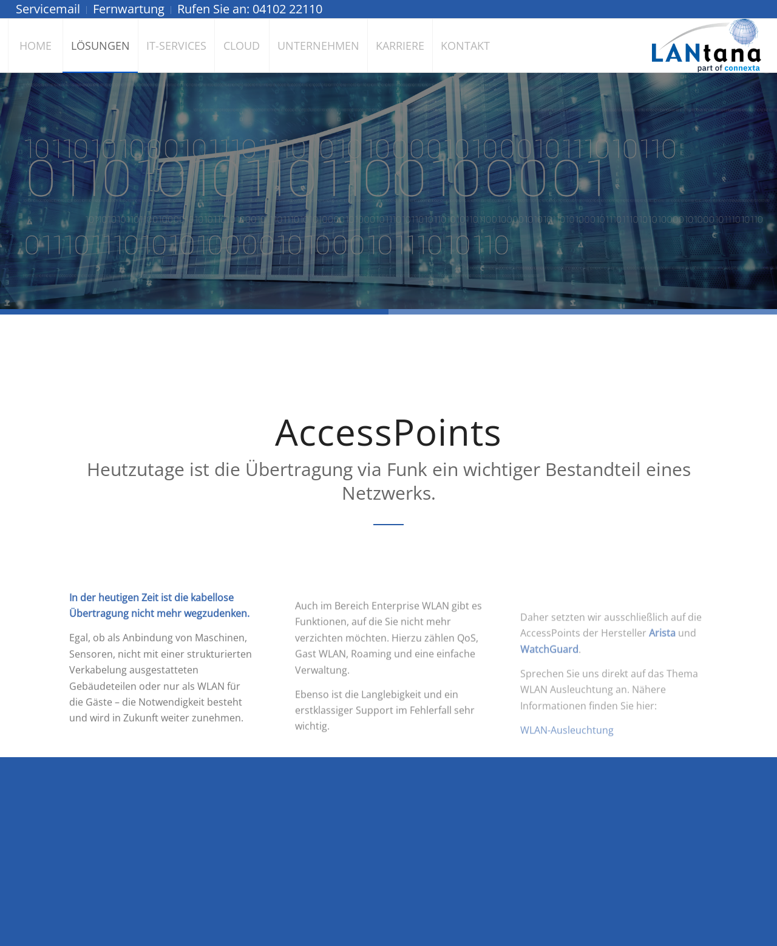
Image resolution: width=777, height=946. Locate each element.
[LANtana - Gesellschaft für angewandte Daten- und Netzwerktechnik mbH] (707, 45)
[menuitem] (51, 10)
